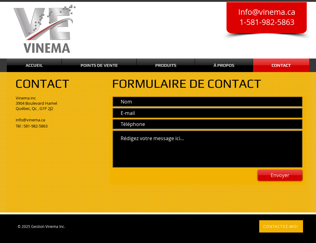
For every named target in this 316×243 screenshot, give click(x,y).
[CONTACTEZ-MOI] (281, 226)
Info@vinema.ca (266, 12)
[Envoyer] (280, 175)
